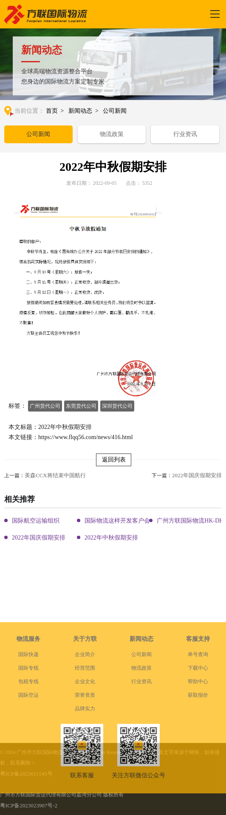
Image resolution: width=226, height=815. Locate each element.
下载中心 (198, 695)
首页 (52, 111)
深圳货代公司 (117, 406)
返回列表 (114, 459)
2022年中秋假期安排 (111, 537)
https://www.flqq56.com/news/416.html (85, 437)
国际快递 (28, 681)
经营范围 (85, 695)
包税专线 (28, 709)
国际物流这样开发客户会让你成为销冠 (135, 520)
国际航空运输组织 (35, 520)
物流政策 (112, 134)
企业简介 (85, 681)
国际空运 (28, 722)
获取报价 (198, 722)
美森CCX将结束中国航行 (55, 475)
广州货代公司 (45, 406)
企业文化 (85, 709)
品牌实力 (85, 736)
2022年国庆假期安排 (197, 475)
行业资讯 (185, 134)
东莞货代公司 (81, 406)
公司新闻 (115, 111)
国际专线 (28, 695)
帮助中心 (198, 709)
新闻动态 (80, 111)
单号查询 (198, 681)
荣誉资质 (85, 722)
